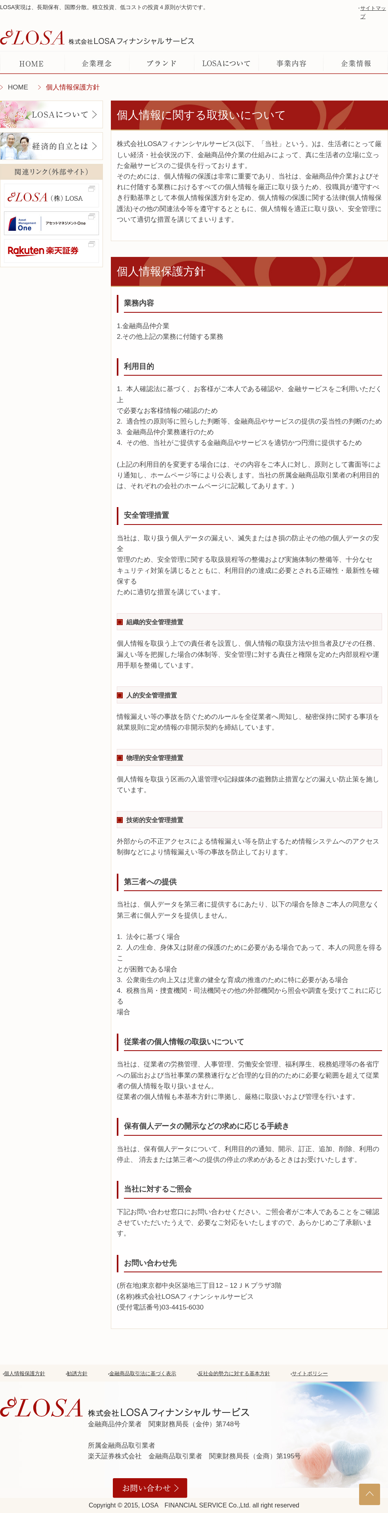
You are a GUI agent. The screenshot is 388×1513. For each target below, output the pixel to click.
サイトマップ (373, 12)
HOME (18, 87)
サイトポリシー (310, 1373)
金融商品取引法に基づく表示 (142, 1373)
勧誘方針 (77, 1373)
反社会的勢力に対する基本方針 (234, 1373)
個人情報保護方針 (24, 1373)
